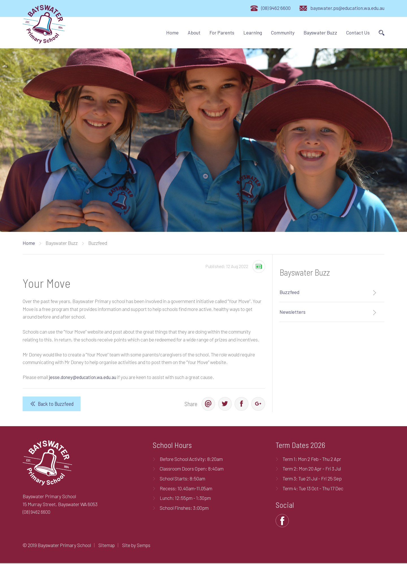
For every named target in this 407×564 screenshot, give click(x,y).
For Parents (221, 32)
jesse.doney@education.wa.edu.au (84, 377)
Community (283, 32)
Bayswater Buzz (320, 32)
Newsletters (293, 312)
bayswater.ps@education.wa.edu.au (347, 8)
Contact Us (358, 32)
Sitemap (107, 545)
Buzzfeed (289, 292)
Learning (252, 32)
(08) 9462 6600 (276, 8)
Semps (145, 545)
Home (172, 32)
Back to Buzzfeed (56, 404)
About (194, 32)
